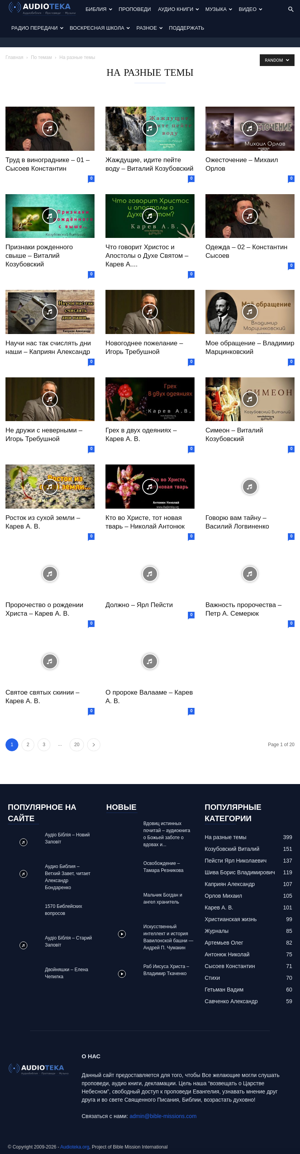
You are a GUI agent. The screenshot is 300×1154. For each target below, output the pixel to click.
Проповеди (135, 9)
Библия (99, 9)
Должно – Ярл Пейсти (139, 605)
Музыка (218, 9)
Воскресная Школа (100, 28)
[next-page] (93, 744)
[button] (290, 9)
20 (76, 744)
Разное (149, 28)
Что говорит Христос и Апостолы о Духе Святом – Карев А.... (146, 255)
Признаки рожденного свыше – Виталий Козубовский (39, 255)
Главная (14, 57)
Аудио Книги (178, 9)
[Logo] (45, 9)
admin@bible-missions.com (163, 1116)
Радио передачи (37, 28)
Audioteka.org (74, 1147)
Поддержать (186, 28)
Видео (250, 9)
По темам (41, 57)
